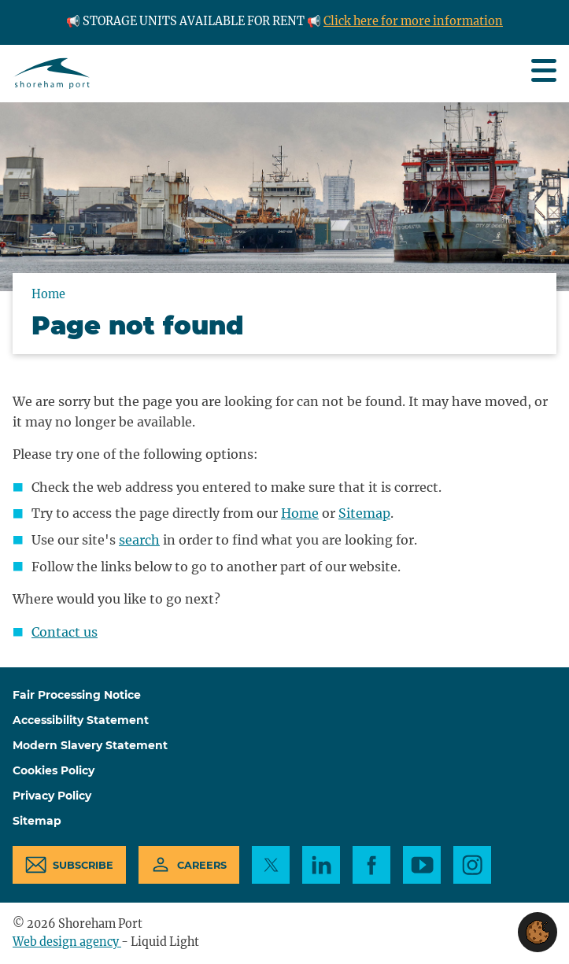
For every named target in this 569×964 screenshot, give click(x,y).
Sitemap (364, 513)
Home (300, 513)
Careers (202, 865)
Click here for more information (413, 21)
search (139, 540)
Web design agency (67, 942)
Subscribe (83, 865)
